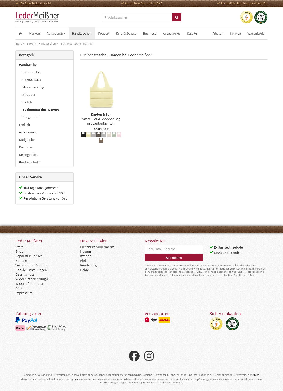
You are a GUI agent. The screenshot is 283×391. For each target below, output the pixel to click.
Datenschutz (24, 274)
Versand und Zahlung (31, 265)
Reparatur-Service (28, 256)
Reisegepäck (28, 154)
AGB (18, 288)
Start (19, 247)
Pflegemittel (31, 117)
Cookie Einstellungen (31, 270)
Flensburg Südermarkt (97, 247)
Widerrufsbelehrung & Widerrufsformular (32, 281)
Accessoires (27, 132)
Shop (19, 251)
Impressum (23, 293)
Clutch (27, 102)
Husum (85, 251)
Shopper (28, 94)
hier (256, 374)
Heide (84, 270)
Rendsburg (88, 265)
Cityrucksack (31, 79)
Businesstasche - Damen (40, 109)
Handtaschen (29, 64)
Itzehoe (85, 256)
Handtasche (31, 72)
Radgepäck (27, 139)
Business (25, 147)
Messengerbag (33, 87)
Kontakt (21, 260)
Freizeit (24, 124)
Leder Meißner (37, 17)
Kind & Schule (29, 162)
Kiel (83, 260)
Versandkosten (83, 379)
